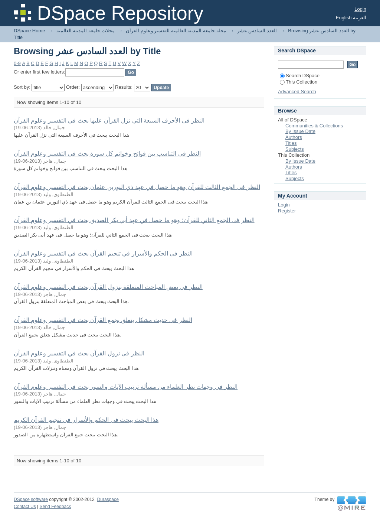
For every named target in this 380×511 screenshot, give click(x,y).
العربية (359, 17)
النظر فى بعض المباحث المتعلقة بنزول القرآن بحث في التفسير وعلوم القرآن (108, 287)
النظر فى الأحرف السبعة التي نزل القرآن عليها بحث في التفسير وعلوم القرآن (109, 120)
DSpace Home (29, 30)
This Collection (298, 82)
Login (360, 9)
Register (287, 211)
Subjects (294, 149)
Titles (291, 143)
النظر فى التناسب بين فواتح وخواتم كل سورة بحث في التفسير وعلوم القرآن (107, 153)
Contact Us (25, 506)
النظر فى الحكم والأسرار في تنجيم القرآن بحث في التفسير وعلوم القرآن (103, 253)
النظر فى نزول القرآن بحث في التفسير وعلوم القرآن (79, 353)
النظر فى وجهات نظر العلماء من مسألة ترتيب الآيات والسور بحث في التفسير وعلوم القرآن (126, 387)
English (344, 17)
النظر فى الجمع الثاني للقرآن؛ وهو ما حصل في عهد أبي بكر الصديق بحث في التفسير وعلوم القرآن (134, 220)
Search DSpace (300, 75)
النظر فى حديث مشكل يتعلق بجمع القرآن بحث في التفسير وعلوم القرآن (103, 320)
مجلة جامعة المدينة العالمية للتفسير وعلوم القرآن (176, 30)
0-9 (17, 63)
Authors (293, 137)
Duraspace (107, 499)
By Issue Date (300, 131)
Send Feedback (55, 506)
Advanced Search (297, 91)
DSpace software (31, 499)
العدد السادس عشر (257, 30)
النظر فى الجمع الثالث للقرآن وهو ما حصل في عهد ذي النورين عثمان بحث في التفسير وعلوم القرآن (137, 187)
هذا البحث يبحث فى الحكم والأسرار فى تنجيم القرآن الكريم (86, 420)
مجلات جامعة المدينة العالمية (85, 30)
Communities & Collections (314, 125)
